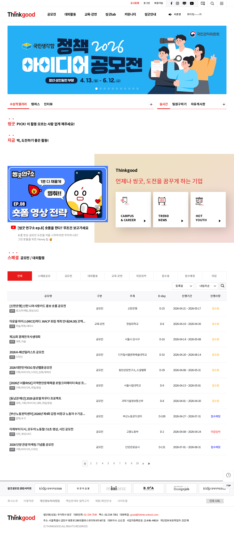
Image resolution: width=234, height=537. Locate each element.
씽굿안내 (150, 14)
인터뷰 (48, 104)
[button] (96, 88)
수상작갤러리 (18, 104)
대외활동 (70, 14)
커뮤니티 (130, 14)
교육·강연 (90, 14)
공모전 (51, 14)
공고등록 (135, 3)
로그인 (147, 3)
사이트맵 (122, 501)
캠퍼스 (35, 104)
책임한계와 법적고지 (77, 501)
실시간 (163, 104)
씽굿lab (110, 14)
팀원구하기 (179, 104)
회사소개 (13, 501)
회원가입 (158, 3)
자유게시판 (198, 104)
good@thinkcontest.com (144, 514)
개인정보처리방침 (50, 501)
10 (137, 463)
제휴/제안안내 (103, 501)
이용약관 (29, 501)
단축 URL (215, 501)
